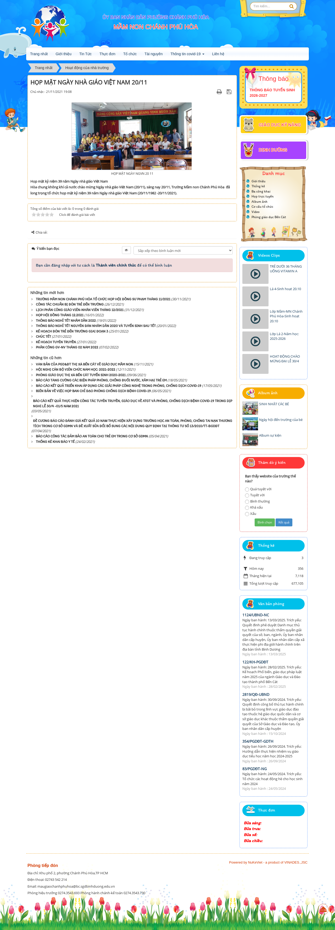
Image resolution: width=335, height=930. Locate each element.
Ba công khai (261, 191)
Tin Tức (85, 54)
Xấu (250, 513)
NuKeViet (255, 862)
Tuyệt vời (255, 495)
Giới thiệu (63, 54)
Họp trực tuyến (262, 196)
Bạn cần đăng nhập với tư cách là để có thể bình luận (104, 265)
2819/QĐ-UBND (255, 694)
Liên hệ (218, 54)
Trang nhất (39, 54)
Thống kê (258, 186)
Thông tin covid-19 (187, 55)
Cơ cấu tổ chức (262, 206)
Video (256, 212)
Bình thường (257, 501)
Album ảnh (259, 202)
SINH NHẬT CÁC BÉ (274, 404)
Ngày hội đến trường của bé (281, 419)
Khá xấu (254, 507)
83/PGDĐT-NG (254, 768)
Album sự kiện (270, 435)
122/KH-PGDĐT (255, 662)
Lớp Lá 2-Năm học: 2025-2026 (284, 336)
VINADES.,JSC (296, 862)
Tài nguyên (153, 54)
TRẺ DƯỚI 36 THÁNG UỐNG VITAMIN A (286, 269)
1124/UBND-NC (255, 614)
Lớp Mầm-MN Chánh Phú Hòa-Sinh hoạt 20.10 (286, 316)
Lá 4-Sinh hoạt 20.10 (285, 288)
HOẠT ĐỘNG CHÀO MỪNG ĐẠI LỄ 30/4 (285, 359)
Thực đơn (107, 54)
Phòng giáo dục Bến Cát (269, 217)
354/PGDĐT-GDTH (257, 741)
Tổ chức (130, 54)
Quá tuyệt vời (258, 489)
